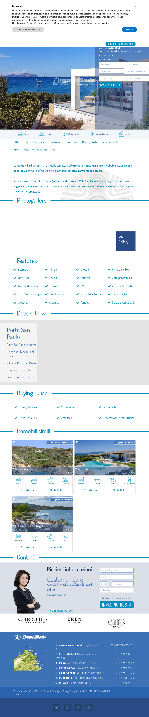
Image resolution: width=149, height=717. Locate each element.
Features (55, 142)
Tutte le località (20, 691)
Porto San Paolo (40, 149)
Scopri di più (27, 490)
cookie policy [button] (122, 14)
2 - (71, 645)
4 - (61, 663)
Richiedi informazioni (120, 43)
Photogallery (39, 142)
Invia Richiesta (109, 85)
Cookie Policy (82, 691)
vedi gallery (123, 239)
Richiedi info (56, 490)
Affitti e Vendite (35, 691)
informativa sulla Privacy (124, 598)
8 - (63, 678)
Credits (16, 694)
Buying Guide (89, 142)
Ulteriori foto (108, 55)
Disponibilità (108, 59)
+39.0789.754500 (62, 611)
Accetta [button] (129, 29)
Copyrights (57, 691)
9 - (61, 683)
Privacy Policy (69, 691)
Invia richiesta (116, 605)
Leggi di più (34, 191)
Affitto (26, 149)
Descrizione (21, 142)
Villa (53, 149)
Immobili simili (109, 142)
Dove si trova (71, 142)
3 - (65, 654)
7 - (65, 673)
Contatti (47, 691)
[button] (135, 6)
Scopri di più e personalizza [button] (28, 29)
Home (16, 149)
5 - (65, 668)
